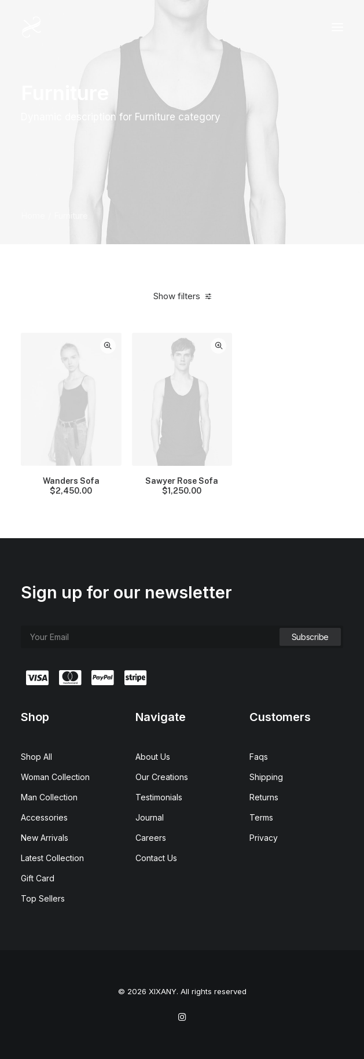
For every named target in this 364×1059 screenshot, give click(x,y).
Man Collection (49, 797)
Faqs (258, 757)
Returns (263, 797)
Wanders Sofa (71, 486)
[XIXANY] (31, 27)
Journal (149, 817)
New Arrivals (44, 838)
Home (33, 215)
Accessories (44, 817)
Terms (261, 817)
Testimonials (158, 797)
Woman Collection (55, 777)
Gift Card (37, 878)
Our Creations (161, 777)
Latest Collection (52, 858)
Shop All (36, 757)
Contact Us (156, 858)
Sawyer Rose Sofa (181, 486)
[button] (337, 27)
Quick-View (108, 346)
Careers (150, 838)
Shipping (266, 777)
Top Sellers (43, 898)
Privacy (263, 838)
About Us (152, 757)
